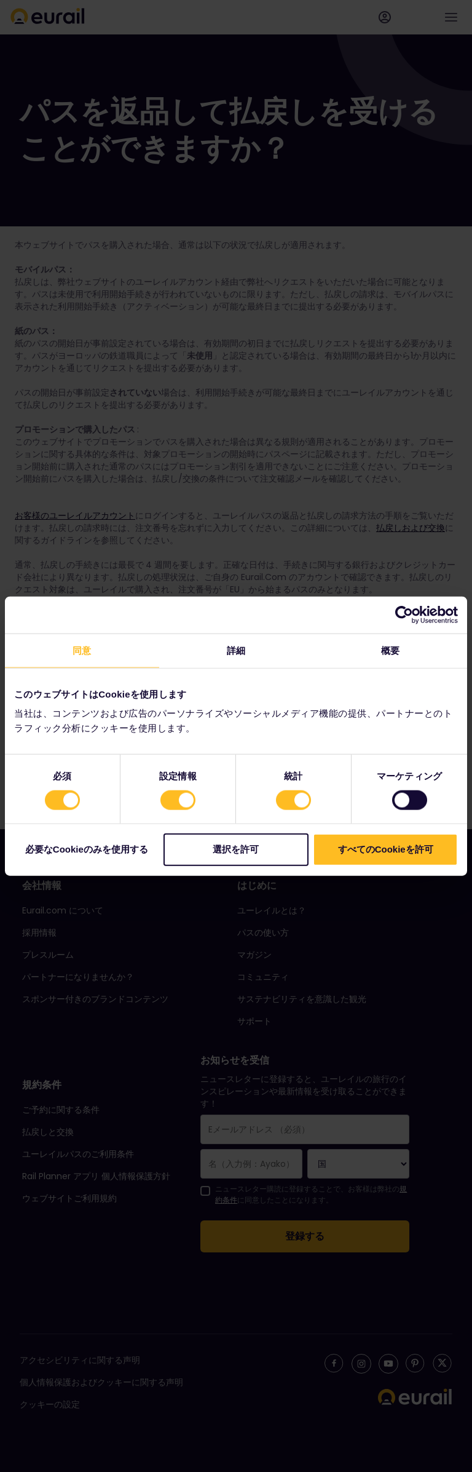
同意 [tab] (82, 650)
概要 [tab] (390, 650)
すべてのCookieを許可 (385, 849)
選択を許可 (236, 849)
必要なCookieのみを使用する (86, 849)
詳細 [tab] (236, 650)
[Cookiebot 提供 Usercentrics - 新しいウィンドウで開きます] (404, 614)
